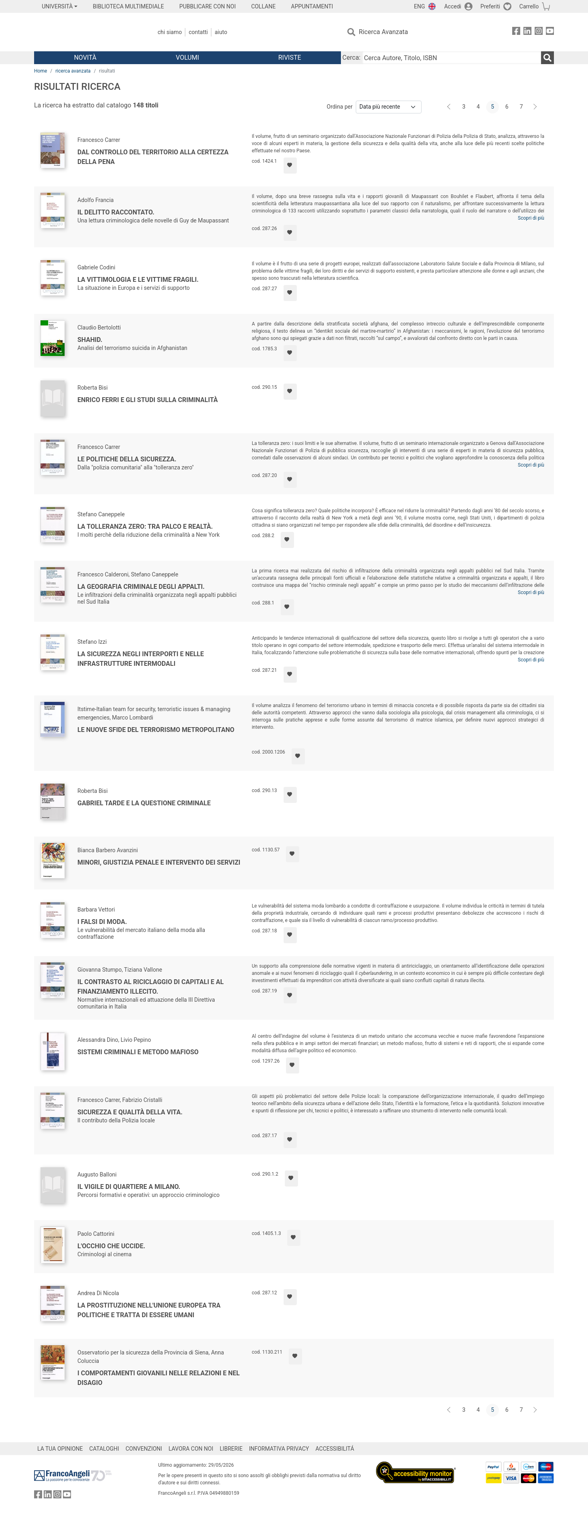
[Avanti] (535, 107)
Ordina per (340, 106)
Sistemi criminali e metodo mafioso (138, 1052)
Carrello (529, 6)
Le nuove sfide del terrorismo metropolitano (155, 730)
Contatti (198, 32)
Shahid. (89, 340)
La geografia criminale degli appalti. (141, 586)
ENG (419, 6)
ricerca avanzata (73, 71)
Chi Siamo (170, 32)
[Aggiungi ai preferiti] (290, 166)
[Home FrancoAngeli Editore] (87, 32)
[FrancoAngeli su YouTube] (550, 32)
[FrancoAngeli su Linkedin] (527, 32)
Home (40, 71)
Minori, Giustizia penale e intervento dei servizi (158, 862)
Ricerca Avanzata (383, 32)
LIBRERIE (231, 1448)
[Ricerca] (547, 57)
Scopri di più (531, 218)
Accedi (452, 6)
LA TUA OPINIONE (60, 1448)
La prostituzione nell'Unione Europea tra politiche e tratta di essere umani (149, 1310)
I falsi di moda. (102, 922)
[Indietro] (449, 107)
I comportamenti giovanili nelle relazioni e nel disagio (158, 1378)
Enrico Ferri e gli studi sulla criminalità (147, 400)
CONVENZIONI (144, 1448)
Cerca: (352, 57)
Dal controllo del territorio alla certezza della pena (153, 157)
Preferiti (490, 6)
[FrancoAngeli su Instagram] (539, 32)
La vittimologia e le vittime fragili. (138, 279)
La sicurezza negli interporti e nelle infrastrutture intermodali (140, 658)
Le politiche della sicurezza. (126, 459)
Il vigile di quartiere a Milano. (128, 1187)
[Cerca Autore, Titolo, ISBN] (451, 57)
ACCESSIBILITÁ (335, 1448)
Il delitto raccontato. (115, 212)
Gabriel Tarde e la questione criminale (144, 803)
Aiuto (221, 32)
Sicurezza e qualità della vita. (129, 1112)
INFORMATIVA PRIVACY (279, 1448)
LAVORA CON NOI (190, 1448)
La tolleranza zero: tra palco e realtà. (145, 526)
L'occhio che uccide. (111, 1246)
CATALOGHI (104, 1448)
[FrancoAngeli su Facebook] (516, 32)
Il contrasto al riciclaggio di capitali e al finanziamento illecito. (150, 986)
